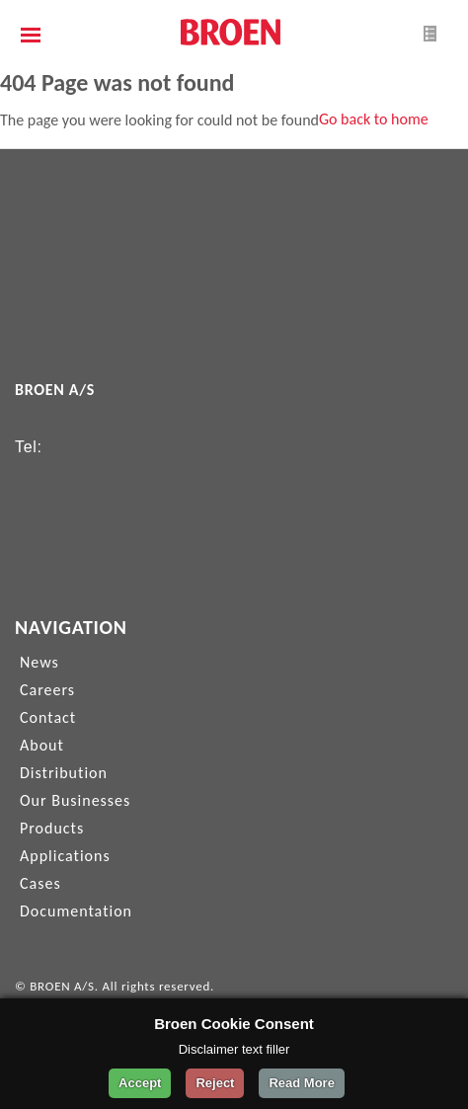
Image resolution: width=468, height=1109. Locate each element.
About (42, 745)
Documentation (76, 911)
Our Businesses (75, 800)
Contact (48, 717)
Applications (65, 855)
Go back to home (374, 119)
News (39, 662)
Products (52, 828)
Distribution (64, 772)
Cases (40, 883)
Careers (47, 689)
